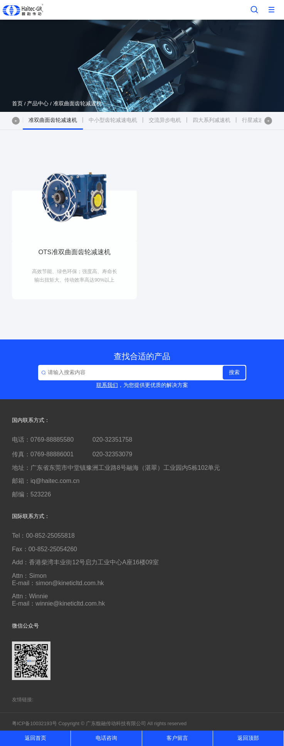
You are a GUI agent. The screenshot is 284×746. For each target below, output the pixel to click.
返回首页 (35, 738)
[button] (16, 121)
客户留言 (177, 738)
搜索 (234, 372)
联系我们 (107, 385)
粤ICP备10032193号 (34, 723)
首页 (17, 103)
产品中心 (38, 103)
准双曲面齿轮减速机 (77, 103)
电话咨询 (106, 738)
